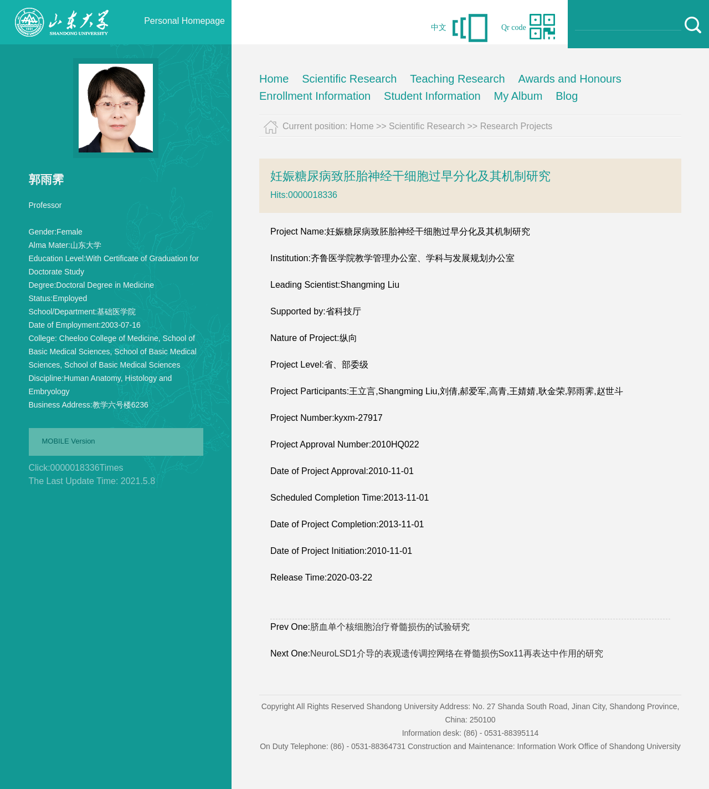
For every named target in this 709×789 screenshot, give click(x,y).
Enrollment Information (315, 96)
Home (274, 79)
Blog (567, 96)
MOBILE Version (68, 441)
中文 (438, 27)
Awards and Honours (569, 79)
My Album (518, 96)
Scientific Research (349, 79)
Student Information (432, 96)
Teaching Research (457, 79)
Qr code (513, 27)
